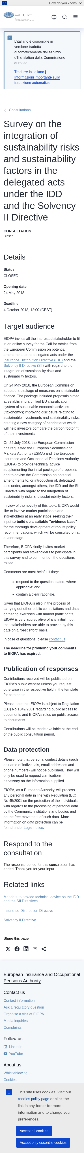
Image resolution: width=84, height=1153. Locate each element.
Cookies (10, 1080)
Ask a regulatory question (24, 1007)
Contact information (19, 1000)
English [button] (54, 17)
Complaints (13, 1027)
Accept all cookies (34, 1131)
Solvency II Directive (20, 920)
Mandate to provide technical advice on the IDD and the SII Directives (41, 899)
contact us (57, 639)
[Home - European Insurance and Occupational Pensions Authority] (26, 17)
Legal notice (33, 828)
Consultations (20, 110)
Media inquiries (16, 1021)
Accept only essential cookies (43, 1142)
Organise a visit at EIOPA (24, 1014)
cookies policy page (33, 1099)
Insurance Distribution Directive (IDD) (33, 360)
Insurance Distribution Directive (28, 911)
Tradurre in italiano (29, 72)
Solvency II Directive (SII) (24, 365)
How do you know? (65, 3)
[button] (8, 948)
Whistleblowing (16, 1073)
